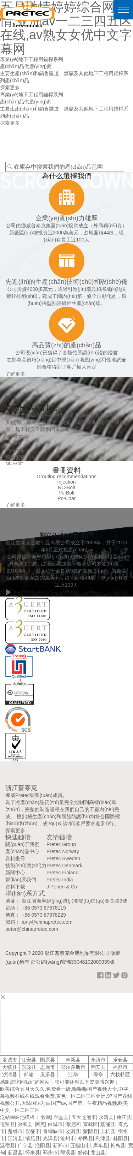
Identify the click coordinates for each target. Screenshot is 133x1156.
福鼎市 (120, 1067)
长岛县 (117, 1145)
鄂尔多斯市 (73, 1067)
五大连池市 (83, 1117)
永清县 (106, 1117)
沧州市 (67, 1138)
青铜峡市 (53, 1131)
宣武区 (90, 1124)
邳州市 (50, 1152)
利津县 (102, 1138)
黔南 (83, 1152)
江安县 (28, 1059)
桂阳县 (120, 1138)
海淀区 (72, 1124)
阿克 (40, 1124)
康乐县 (47, 1074)
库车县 (100, 1145)
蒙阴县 (90, 1131)
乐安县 (120, 1059)
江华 (73, 1074)
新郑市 (60, 1145)
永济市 (98, 1059)
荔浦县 (107, 1124)
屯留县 (7, 1124)
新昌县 (15, 1152)
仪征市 (32, 1131)
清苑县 (32, 1138)
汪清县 (15, 1138)
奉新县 (73, 1059)
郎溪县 (67, 1152)
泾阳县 (42, 1145)
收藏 (46, 1117)
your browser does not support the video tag (53, 1027)
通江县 (123, 1117)
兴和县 (25, 1124)
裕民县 (85, 1138)
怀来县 (32, 1152)
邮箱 (29, 1074)
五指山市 (80, 1145)
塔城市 (9, 1059)
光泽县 (50, 1138)
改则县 (72, 1131)
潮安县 (98, 1067)
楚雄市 (15, 1131)
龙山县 (97, 1152)
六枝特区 (120, 1074)
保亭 (98, 1074)
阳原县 (47, 1059)
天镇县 (9, 1067)
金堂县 (61, 1117)
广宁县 (25, 1145)
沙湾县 (9, 1074)
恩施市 (47, 1067)
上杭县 (107, 1131)
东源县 (28, 1067)
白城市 (55, 1124)
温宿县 (7, 1145)
